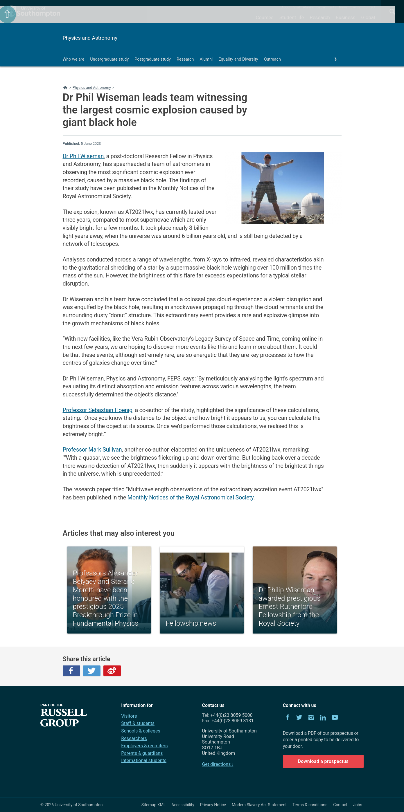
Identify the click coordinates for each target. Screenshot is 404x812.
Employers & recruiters (144, 745)
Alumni (308, 7)
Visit (296, 7)
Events (356, 7)
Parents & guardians (142, 753)
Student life (291, 17)
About (285, 7)
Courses (264, 17)
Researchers (134, 738)
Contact (369, 7)
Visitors (129, 716)
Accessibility (182, 804)
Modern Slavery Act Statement (259, 804)
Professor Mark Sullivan (92, 449)
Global (368, 17)
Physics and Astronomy (90, 38)
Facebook (71, 670)
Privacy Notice (213, 804)
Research (320, 17)
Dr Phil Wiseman (83, 156)
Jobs (357, 804)
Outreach (272, 59)
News (343, 7)
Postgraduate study (152, 59)
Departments (326, 7)
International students (143, 760)
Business (345, 17)
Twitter (91, 670)
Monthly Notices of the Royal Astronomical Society (191, 497)
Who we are (74, 59)
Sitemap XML (153, 804)
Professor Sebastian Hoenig (97, 410)
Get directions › (217, 764)
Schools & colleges (140, 731)
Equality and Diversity (238, 59)
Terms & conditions (309, 804)
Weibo (112, 670)
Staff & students (138, 723)
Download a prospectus (323, 761)
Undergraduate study (109, 59)
